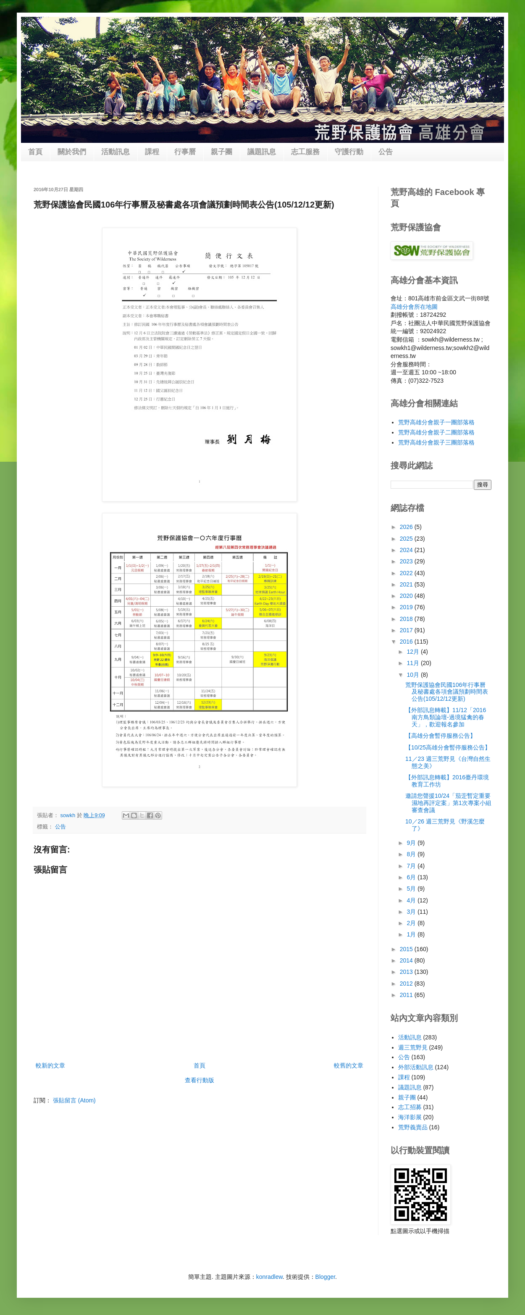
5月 (412, 888)
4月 (412, 900)
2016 (407, 641)
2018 (407, 618)
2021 (407, 584)
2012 (407, 983)
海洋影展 (410, 1117)
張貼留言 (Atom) (74, 1100)
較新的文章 (50, 1065)
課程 (152, 152)
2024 (407, 550)
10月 (413, 674)
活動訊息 (115, 152)
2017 (407, 630)
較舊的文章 (348, 1065)
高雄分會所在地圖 (414, 306)
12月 (413, 651)
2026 (407, 526)
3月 (412, 911)
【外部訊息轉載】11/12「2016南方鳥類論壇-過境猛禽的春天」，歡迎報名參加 (445, 717)
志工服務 (305, 152)
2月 (412, 923)
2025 (407, 538)
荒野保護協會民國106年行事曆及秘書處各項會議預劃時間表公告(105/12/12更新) (446, 691)
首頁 (35, 152)
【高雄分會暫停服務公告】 (440, 735)
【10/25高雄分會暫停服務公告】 (448, 747)
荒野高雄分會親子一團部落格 (436, 422)
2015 (407, 949)
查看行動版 (199, 1080)
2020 (407, 595)
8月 (412, 854)
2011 (407, 995)
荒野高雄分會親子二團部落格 (436, 432)
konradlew (269, 1276)
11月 (413, 663)
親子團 (221, 152)
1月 (412, 934)
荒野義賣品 (413, 1127)
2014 (407, 960)
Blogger (325, 1276)
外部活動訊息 (415, 1067)
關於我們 (72, 152)
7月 (412, 866)
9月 (412, 842)
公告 (385, 152)
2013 (407, 971)
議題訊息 (261, 152)
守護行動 (349, 152)
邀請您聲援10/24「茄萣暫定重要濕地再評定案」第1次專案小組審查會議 (448, 802)
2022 (407, 573)
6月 (412, 877)
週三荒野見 (413, 1047)
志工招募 (410, 1107)
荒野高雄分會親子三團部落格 (436, 442)
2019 (407, 607)
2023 (407, 561)
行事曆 (185, 152)
